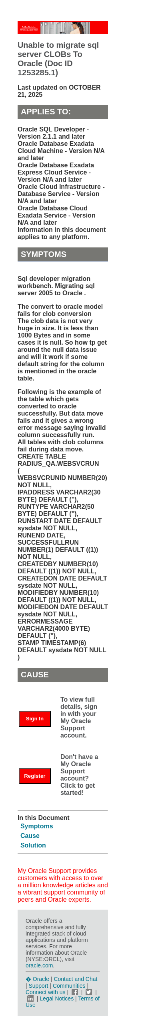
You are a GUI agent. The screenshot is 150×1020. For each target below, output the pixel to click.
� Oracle (37, 979)
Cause (30, 835)
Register (34, 776)
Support (38, 986)
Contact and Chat (75, 979)
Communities (69, 986)
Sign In (35, 719)
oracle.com (39, 965)
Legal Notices (57, 998)
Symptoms (36, 826)
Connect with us (46, 992)
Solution (33, 845)
